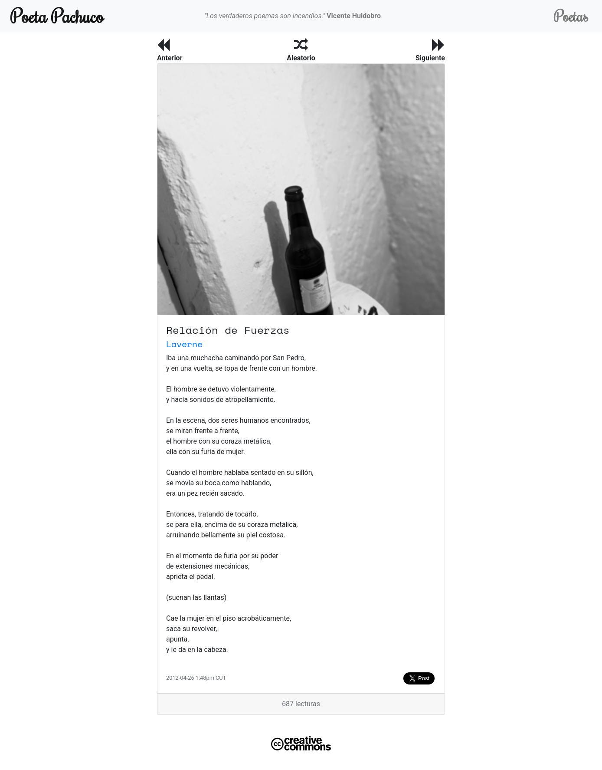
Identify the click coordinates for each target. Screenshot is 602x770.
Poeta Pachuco (57, 16)
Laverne (184, 344)
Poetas (571, 16)
